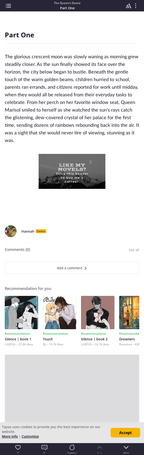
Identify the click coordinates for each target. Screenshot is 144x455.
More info (10, 436)
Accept (125, 432)
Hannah (27, 231)
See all (134, 250)
